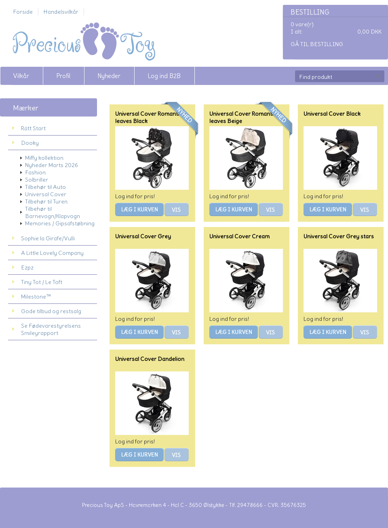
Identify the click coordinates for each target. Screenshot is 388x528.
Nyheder (108, 76)
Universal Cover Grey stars (339, 236)
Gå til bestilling (317, 44)
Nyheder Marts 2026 (51, 165)
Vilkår (21, 76)
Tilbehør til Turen (46, 201)
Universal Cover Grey (143, 236)
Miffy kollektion (44, 157)
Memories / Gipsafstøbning (60, 223)
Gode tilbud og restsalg (51, 311)
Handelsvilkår (61, 11)
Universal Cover (45, 194)
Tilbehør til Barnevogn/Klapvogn (52, 212)
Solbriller (36, 179)
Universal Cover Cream (239, 236)
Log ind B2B (164, 76)
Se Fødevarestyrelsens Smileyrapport (51, 329)
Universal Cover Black (332, 113)
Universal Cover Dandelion (149, 359)
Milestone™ (36, 296)
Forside (23, 11)
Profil (63, 76)
